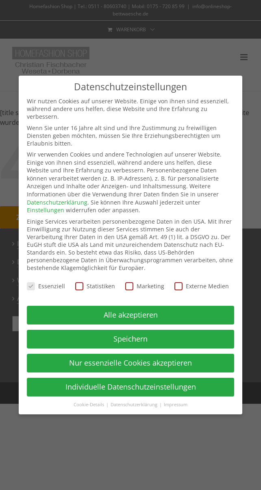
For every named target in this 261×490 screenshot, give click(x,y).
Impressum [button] (175, 404)
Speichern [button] (130, 339)
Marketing (144, 286)
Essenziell (46, 286)
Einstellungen (45, 210)
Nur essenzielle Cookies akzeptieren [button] (130, 363)
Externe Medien (201, 286)
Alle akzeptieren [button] (131, 315)
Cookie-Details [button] (89, 404)
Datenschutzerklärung (57, 202)
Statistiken (95, 286)
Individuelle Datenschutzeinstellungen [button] (130, 387)
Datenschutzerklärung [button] (135, 404)
